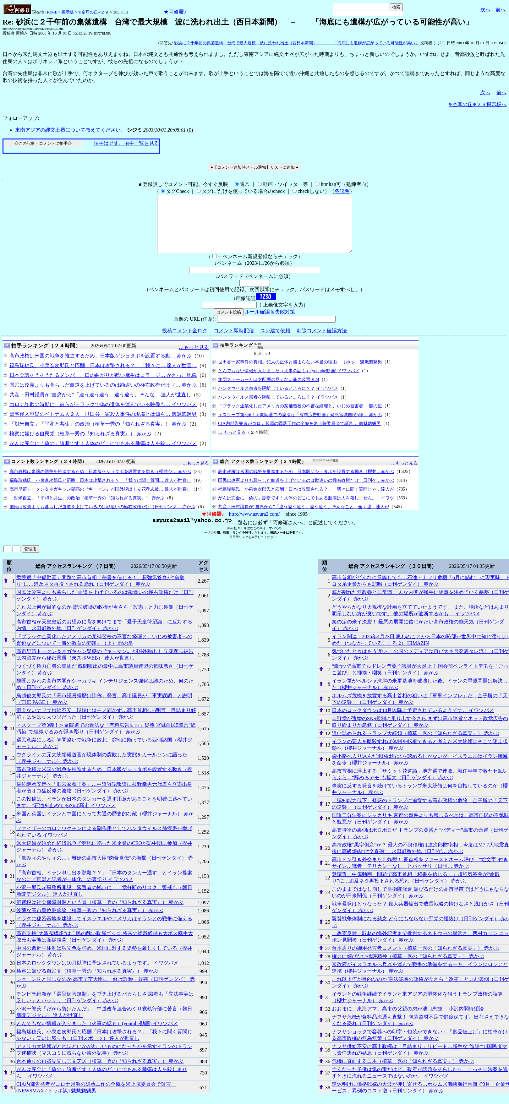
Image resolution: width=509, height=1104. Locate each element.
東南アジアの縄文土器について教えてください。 (70, 130)
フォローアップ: (21, 118)
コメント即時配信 (234, 342)
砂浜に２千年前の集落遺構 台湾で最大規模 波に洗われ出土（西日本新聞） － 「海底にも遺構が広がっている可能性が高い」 (296, 43)
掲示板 (68, 12)
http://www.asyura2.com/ (254, 525)
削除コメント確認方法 (322, 342)
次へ (485, 9)
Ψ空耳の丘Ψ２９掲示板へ (477, 104)
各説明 (342, 191)
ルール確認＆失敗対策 (270, 323)
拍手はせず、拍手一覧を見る (126, 143)
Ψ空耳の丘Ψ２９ (93, 12)
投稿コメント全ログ (184, 342)
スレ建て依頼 (275, 342)
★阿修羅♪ (175, 11)
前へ (500, 9)
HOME (51, 12)
